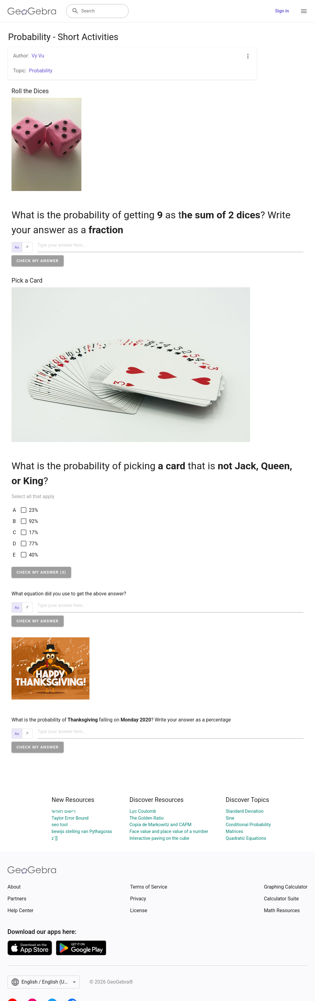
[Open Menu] (304, 11)
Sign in (282, 11)
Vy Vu (38, 56)
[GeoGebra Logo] (31, 11)
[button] (37, 260)
